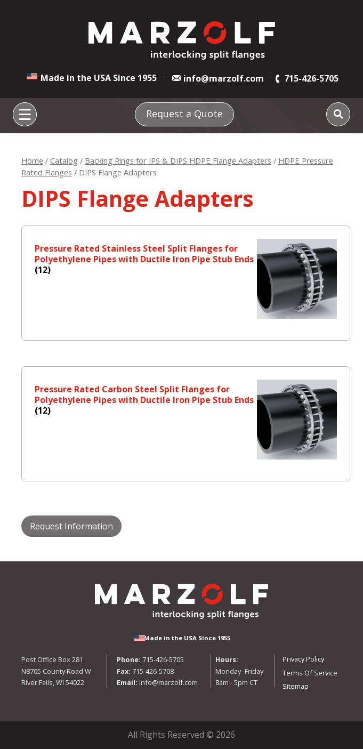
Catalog (64, 160)
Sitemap (296, 686)
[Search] (338, 114)
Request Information (71, 526)
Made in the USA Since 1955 (99, 78)
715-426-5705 (311, 78)
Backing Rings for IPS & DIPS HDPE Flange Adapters (178, 160)
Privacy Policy (303, 659)
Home (32, 160)
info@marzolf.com (223, 78)
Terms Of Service (310, 673)
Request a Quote (184, 113)
